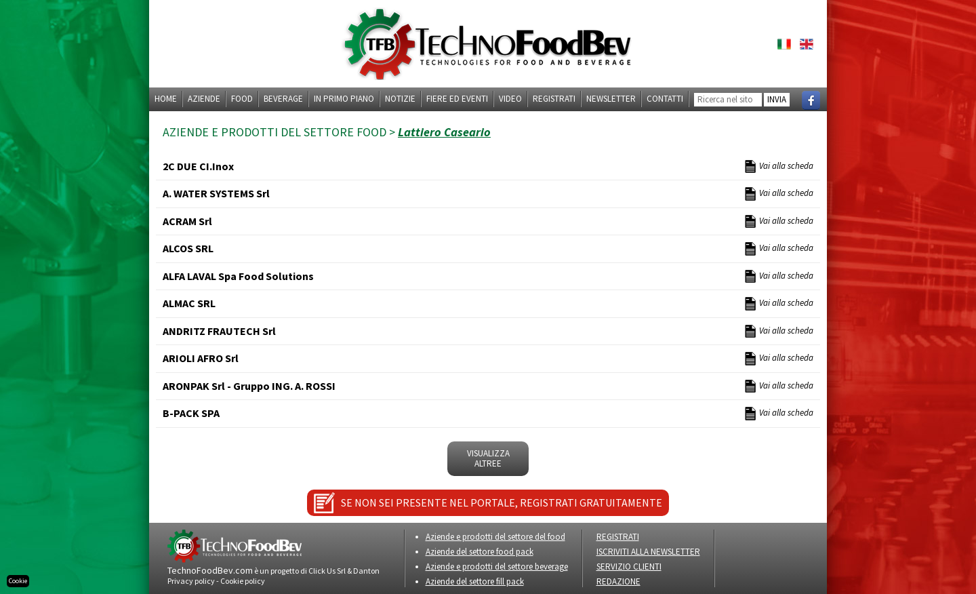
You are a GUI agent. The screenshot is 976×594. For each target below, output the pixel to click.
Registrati (554, 98)
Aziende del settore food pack (479, 551)
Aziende (204, 98)
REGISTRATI (617, 536)
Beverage (283, 98)
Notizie (400, 98)
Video (510, 98)
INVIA (776, 99)
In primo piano (344, 98)
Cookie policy (242, 581)
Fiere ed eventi (457, 98)
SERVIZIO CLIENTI (629, 566)
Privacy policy (191, 581)
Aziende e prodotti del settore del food (495, 536)
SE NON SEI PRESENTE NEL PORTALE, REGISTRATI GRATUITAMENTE (501, 502)
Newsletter (611, 98)
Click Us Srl (327, 571)
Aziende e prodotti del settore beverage (497, 566)
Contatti (665, 98)
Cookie (18, 580)
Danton (366, 571)
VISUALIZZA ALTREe (488, 459)
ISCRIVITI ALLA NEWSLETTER (648, 551)
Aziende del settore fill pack (475, 581)
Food (242, 98)
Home (166, 98)
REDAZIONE (618, 581)
